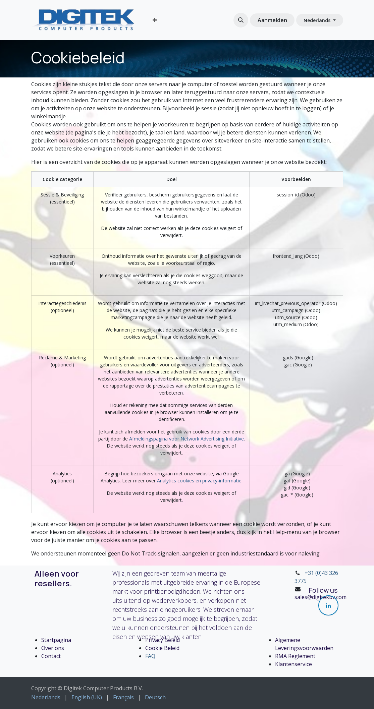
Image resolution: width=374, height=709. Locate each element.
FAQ (150, 656)
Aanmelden (272, 20)
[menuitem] (155, 20)
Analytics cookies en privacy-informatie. (200, 480)
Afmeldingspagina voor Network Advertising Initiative (186, 438)
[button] (240, 20)
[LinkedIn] (328, 605)
